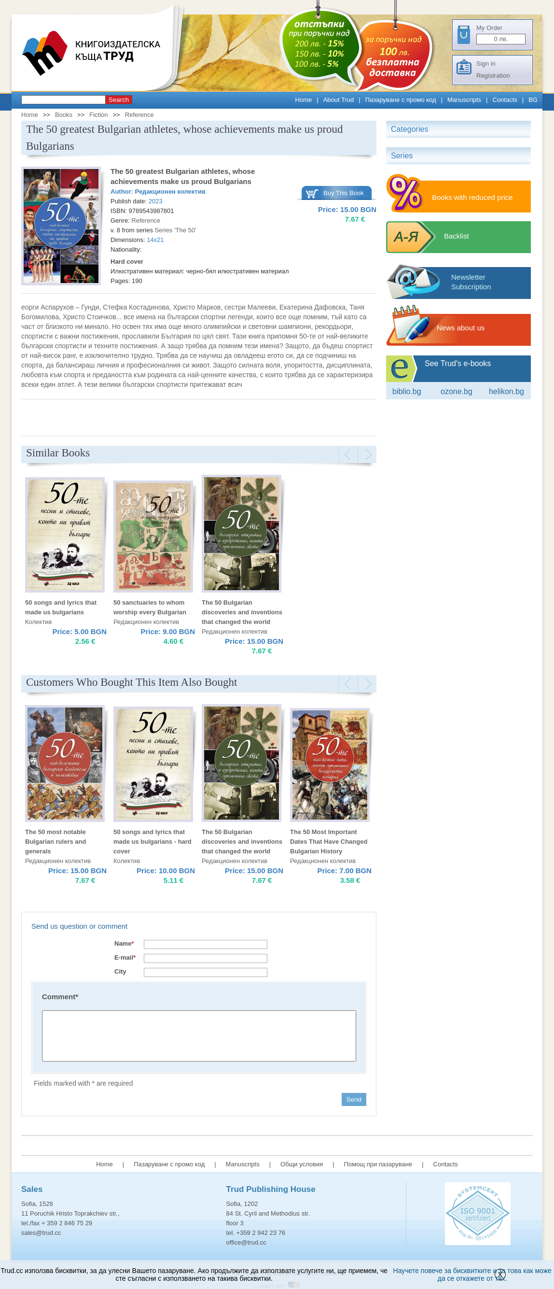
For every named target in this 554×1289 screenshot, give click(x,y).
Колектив (38, 621)
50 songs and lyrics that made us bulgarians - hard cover (152, 841)
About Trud (338, 99)
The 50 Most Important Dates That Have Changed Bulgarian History (328, 841)
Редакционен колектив (170, 191)
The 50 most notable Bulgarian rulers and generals (55, 841)
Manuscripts (464, 99)
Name (124, 943)
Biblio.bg (406, 391)
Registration (493, 75)
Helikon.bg (506, 391)
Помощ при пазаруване (378, 1164)
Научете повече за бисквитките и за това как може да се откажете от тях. (472, 1274)
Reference (139, 114)
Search (119, 99)
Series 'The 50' (175, 230)
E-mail (125, 957)
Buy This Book (343, 193)
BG (533, 99)
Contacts (505, 99)
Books (63, 114)
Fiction (98, 114)
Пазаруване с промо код (400, 99)
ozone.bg (456, 391)
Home (303, 99)
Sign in (486, 63)
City (120, 971)
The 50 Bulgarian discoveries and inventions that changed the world (242, 612)
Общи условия (301, 1164)
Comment (60, 996)
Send (353, 1099)
